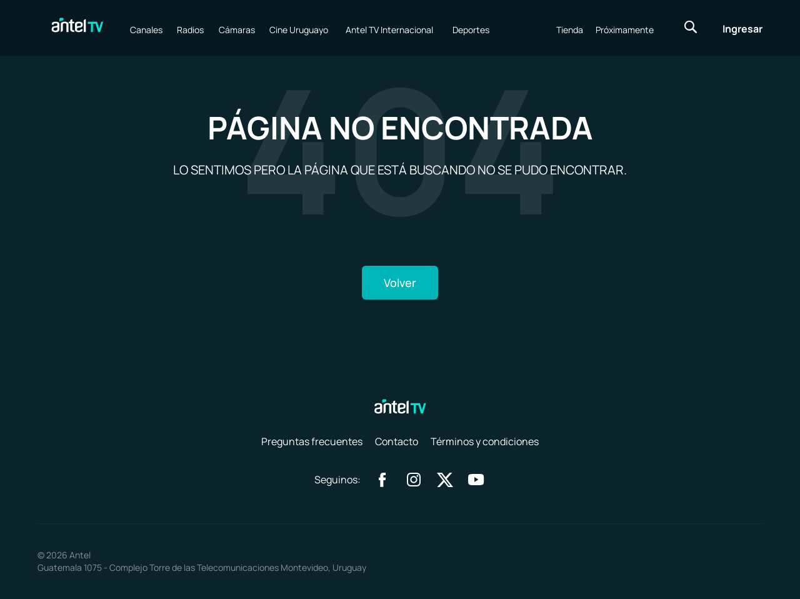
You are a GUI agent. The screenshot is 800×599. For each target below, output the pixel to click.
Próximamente (625, 30)
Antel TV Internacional (389, 30)
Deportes (470, 30)
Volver (400, 282)
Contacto (396, 441)
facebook (382, 479)
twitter (445, 479)
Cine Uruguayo (298, 30)
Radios (190, 30)
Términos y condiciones (485, 441)
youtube (476, 479)
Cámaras (237, 30)
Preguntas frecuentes (311, 441)
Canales (146, 30)
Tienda (569, 30)
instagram (413, 479)
